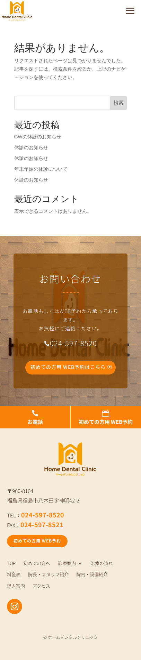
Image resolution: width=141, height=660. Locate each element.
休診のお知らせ (31, 147)
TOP (11, 563)
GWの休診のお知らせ (37, 136)
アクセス (41, 586)
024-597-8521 (41, 524)
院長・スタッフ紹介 (48, 575)
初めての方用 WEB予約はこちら (68, 366)
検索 (118, 102)
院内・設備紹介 (92, 575)
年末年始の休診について (41, 169)
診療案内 (67, 563)
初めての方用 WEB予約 (37, 541)
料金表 (13, 575)
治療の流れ (101, 563)
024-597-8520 (42, 514)
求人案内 (16, 586)
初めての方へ (36, 563)
